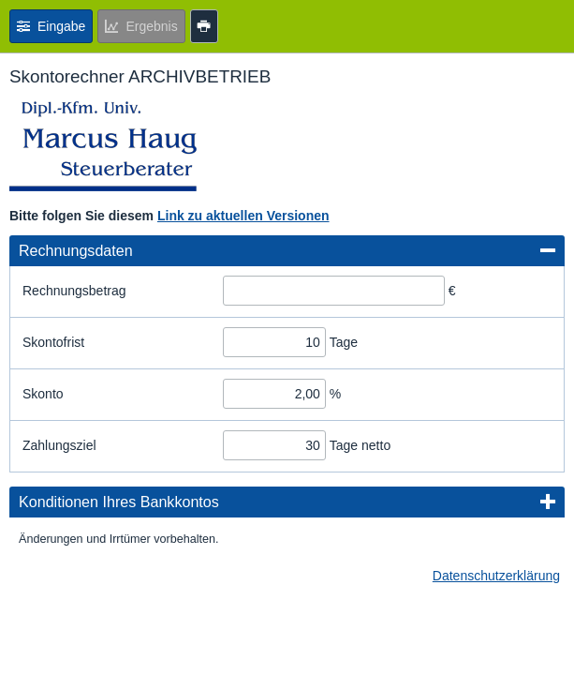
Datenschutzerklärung (496, 575)
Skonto (43, 393)
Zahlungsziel (59, 445)
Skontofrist (53, 342)
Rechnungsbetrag (74, 290)
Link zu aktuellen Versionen (243, 215)
